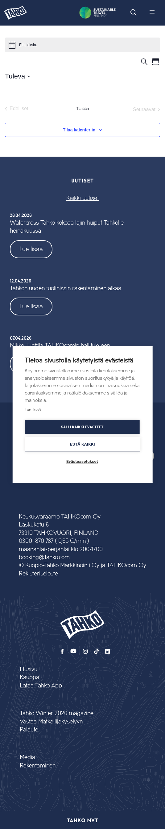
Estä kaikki (82, 444)
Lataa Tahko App (41, 685)
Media (27, 757)
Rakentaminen (38, 765)
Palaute (29, 729)
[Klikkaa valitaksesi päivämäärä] (17, 76)
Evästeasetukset (82, 461)
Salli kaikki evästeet (82, 427)
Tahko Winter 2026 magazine (56, 713)
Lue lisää (31, 249)
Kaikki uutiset (82, 198)
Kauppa (29, 677)
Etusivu (28, 669)
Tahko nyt (82, 820)
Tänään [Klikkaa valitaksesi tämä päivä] (82, 108)
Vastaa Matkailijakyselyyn (51, 721)
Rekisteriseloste (38, 573)
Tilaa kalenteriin (79, 129)
